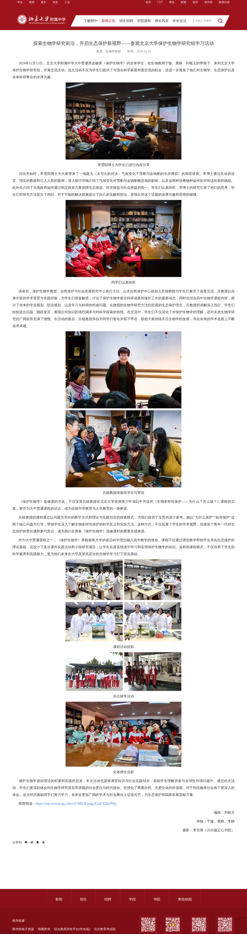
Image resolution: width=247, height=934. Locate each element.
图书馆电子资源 (23, 929)
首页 (148, 6)
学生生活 (179, 22)
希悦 (171, 6)
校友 (55, 6)
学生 (20, 6)
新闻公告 (108, 22)
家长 (43, 6)
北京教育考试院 (105, 929)
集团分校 (224, 6)
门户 (160, 6)
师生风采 (162, 22)
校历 (195, 6)
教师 (32, 6)
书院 (156, 899)
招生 (83, 899)
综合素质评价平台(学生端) (72, 929)
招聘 (107, 899)
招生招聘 (126, 22)
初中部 (208, 6)
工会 (67, 6)
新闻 (58, 899)
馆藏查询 (44, 929)
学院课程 (144, 22)
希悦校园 (185, 899)
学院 (132, 899)
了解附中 (91, 22)
